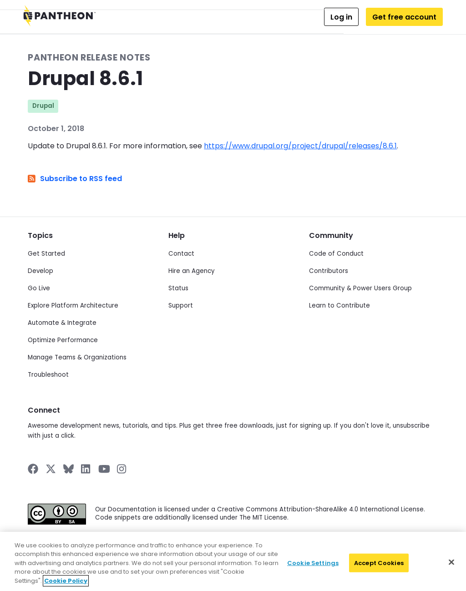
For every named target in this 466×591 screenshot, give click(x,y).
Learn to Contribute (339, 305)
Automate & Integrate (62, 322)
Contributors (328, 271)
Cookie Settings (313, 570)
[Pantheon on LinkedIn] (86, 469)
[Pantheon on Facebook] (33, 469)
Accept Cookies (379, 570)
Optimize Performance (63, 340)
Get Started (46, 253)
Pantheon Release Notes (89, 57)
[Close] (451, 570)
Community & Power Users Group (360, 288)
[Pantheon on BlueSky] (68, 469)
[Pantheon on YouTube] (104, 469)
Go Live (39, 288)
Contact (181, 253)
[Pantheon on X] (51, 469)
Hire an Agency (191, 271)
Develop (40, 271)
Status (178, 288)
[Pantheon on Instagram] (122, 469)
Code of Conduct (336, 253)
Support (180, 305)
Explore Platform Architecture (73, 305)
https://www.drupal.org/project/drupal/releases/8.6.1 (300, 146)
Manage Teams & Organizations (77, 357)
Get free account (404, 17)
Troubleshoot (48, 374)
